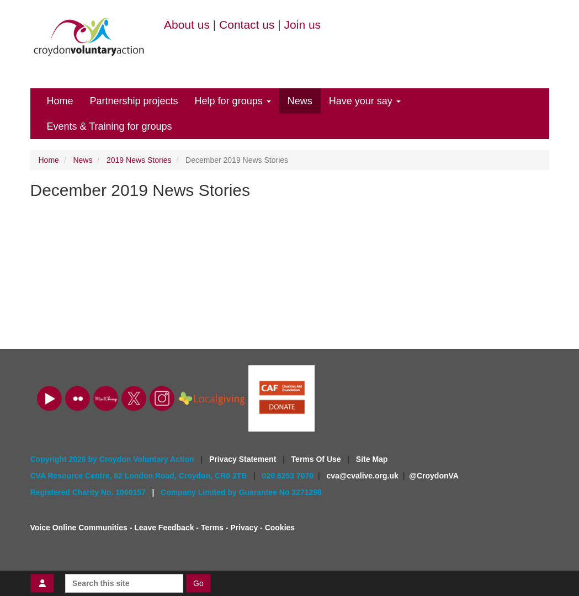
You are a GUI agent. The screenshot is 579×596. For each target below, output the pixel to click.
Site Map (372, 459)
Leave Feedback (164, 527)
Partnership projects (134, 101)
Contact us (246, 24)
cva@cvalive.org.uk (362, 475)
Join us (302, 24)
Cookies (280, 527)
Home (60, 101)
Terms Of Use (317, 459)
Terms (212, 527)
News (300, 101)
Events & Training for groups (109, 126)
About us (187, 24)
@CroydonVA (434, 475)
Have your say (365, 101)
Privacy (244, 527)
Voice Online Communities (79, 527)
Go (198, 583)
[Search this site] (124, 583)
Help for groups (233, 101)
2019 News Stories (139, 160)
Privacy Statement (243, 459)
